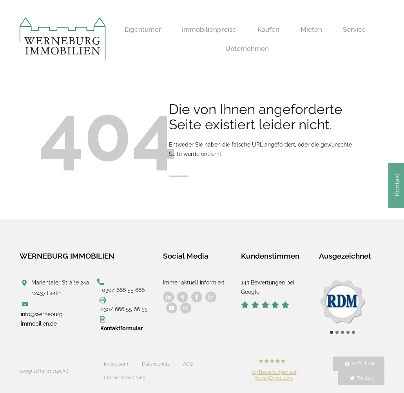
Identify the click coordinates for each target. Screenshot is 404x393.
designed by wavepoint (44, 371)
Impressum (116, 364)
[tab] (331, 332)
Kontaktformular (121, 328)
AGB (188, 364)
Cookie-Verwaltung (124, 377)
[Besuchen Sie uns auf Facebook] (168, 297)
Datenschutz (156, 364)
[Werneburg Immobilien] (63, 39)
